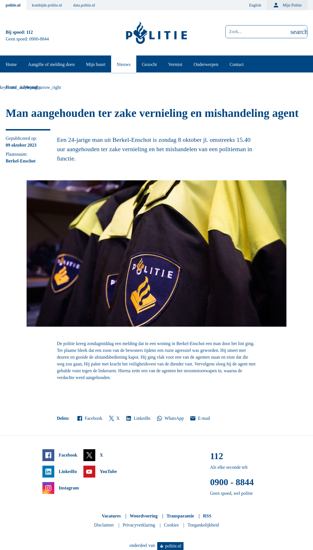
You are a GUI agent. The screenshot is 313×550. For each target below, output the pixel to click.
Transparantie (180, 515)
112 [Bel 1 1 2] (29, 32)
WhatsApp (170, 418)
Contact (237, 64)
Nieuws (124, 64)
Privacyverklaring (139, 525)
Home (11, 64)
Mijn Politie (287, 5)
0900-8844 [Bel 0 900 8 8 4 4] (39, 39)
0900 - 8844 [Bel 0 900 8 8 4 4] (232, 482)
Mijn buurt (95, 64)
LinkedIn (137, 418)
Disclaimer (104, 525)
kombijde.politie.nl (47, 5)
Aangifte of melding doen (51, 64)
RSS (207, 515)
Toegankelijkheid (203, 525)
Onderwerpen (206, 64)
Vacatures (111, 515)
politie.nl (13, 5)
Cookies (171, 525)
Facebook (89, 418)
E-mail (199, 418)
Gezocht (149, 64)
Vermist (175, 64)
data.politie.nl (84, 5)
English (255, 5)
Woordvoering (144, 515)
